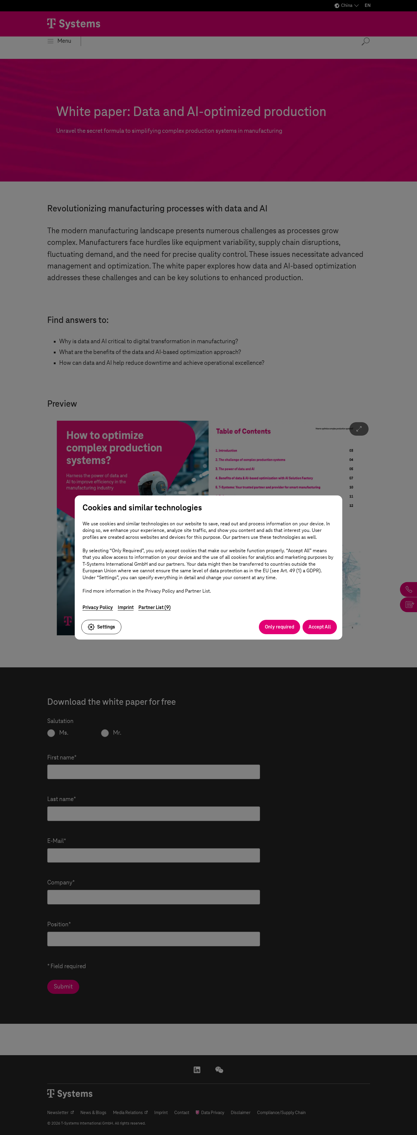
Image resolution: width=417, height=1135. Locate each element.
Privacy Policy (98, 607)
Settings (101, 627)
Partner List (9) (154, 607)
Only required (279, 627)
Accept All (319, 627)
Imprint (126, 607)
